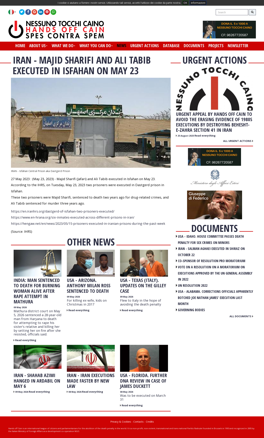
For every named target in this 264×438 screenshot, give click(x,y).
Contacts (138, 421)
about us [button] (38, 45)
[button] (13, 12)
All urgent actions (238, 141)
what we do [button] (63, 45)
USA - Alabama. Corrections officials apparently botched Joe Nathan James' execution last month (215, 297)
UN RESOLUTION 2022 (192, 285)
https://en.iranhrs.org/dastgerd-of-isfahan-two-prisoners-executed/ (62, 211)
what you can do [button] (96, 45)
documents (194, 45)
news (121, 45)
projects (216, 45)
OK (185, 2)
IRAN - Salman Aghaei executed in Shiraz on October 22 (211, 251)
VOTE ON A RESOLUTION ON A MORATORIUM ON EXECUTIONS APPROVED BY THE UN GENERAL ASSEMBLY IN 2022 (215, 273)
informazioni (198, 2)
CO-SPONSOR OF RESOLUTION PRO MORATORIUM (211, 260)
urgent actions (144, 45)
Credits (150, 421)
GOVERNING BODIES (191, 309)
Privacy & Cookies (120, 421)
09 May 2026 (20, 307)
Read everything (25, 340)
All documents (241, 316)
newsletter (238, 45)
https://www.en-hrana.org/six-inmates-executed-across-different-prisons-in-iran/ (72, 217)
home (20, 45)
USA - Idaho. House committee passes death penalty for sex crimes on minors (211, 239)
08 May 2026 (75, 391)
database (171, 45)
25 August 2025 (186, 135)
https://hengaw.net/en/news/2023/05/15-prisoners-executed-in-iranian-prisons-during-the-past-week (88, 223)
